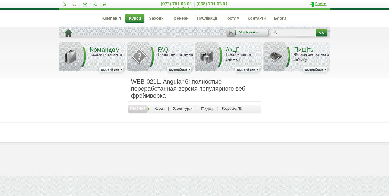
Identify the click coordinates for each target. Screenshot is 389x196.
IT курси (207, 108)
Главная (138, 108)
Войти (320, 3)
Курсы (160, 108)
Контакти (257, 18)
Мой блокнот (248, 32)
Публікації (207, 18)
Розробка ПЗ (232, 108)
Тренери (180, 18)
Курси (135, 18)
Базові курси (182, 108)
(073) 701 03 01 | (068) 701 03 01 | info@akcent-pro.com (196, 6)
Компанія (111, 18)
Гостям (232, 18)
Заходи (156, 18)
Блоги (280, 18)
